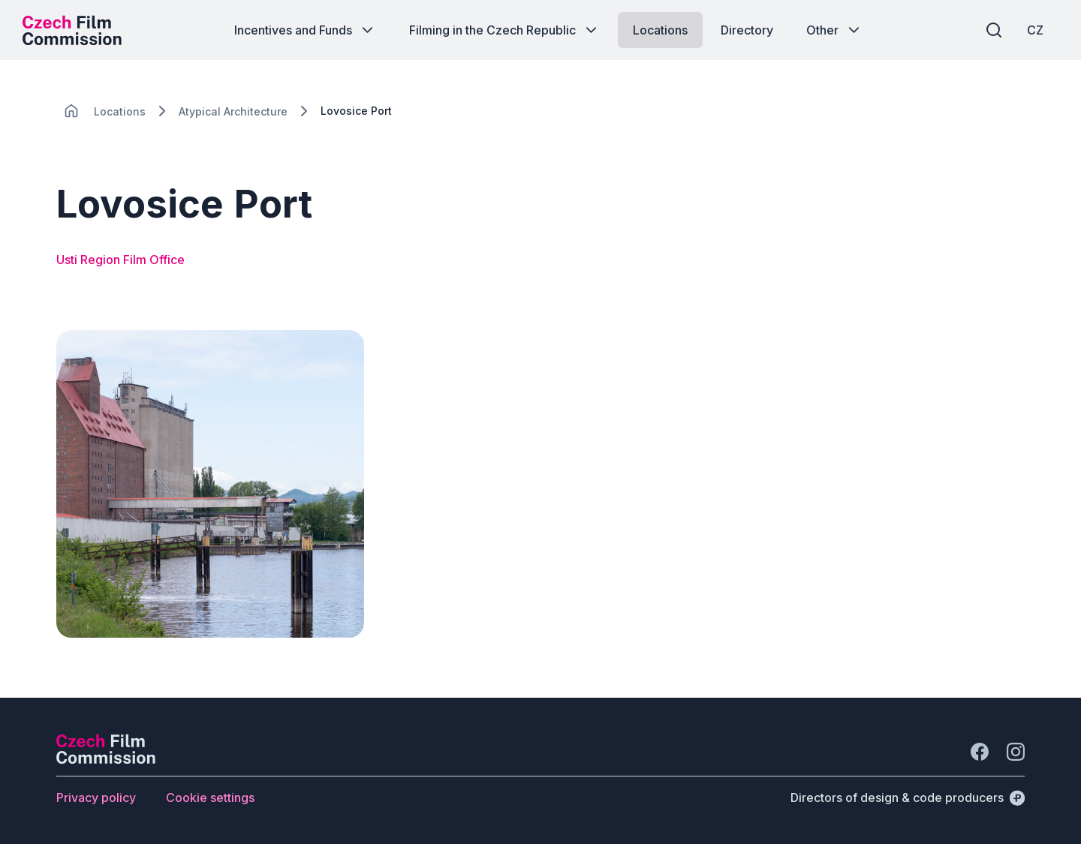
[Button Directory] (747, 30)
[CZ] (1035, 30)
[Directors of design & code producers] (907, 797)
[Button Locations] (660, 30)
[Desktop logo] (72, 30)
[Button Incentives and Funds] (305, 30)
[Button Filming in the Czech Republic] (504, 30)
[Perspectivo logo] (105, 759)
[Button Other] (834, 30)
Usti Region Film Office (120, 259)
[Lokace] (120, 111)
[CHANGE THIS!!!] (71, 111)
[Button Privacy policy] (96, 797)
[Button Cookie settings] (210, 797)
